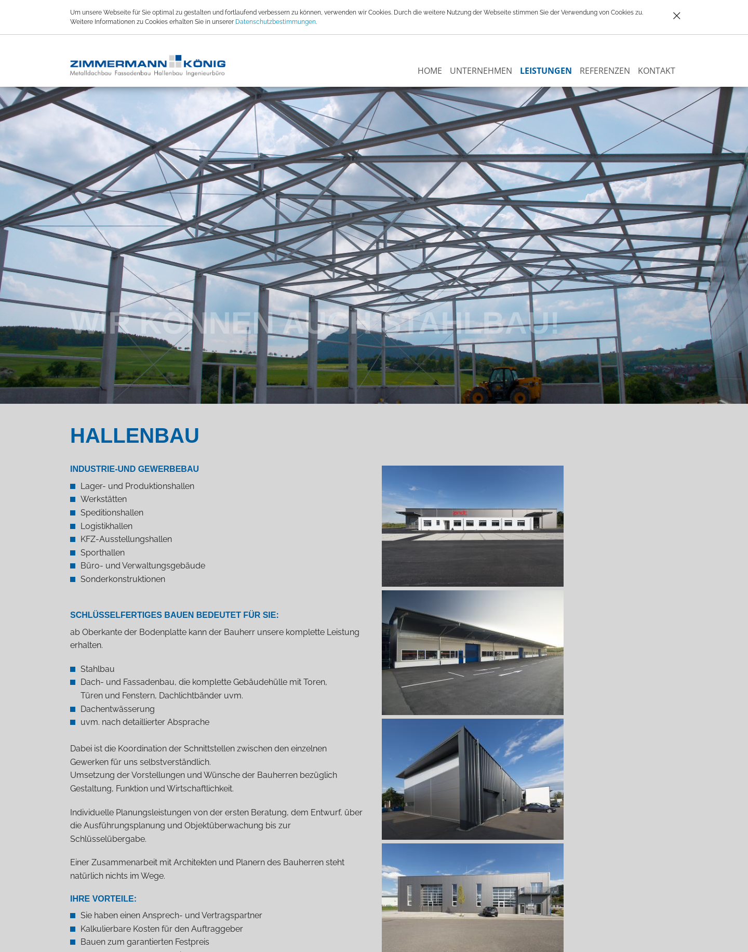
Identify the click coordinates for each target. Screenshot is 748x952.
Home (430, 70)
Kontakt (656, 70)
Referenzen (605, 70)
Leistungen (546, 70)
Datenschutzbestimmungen (275, 21)
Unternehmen (481, 70)
